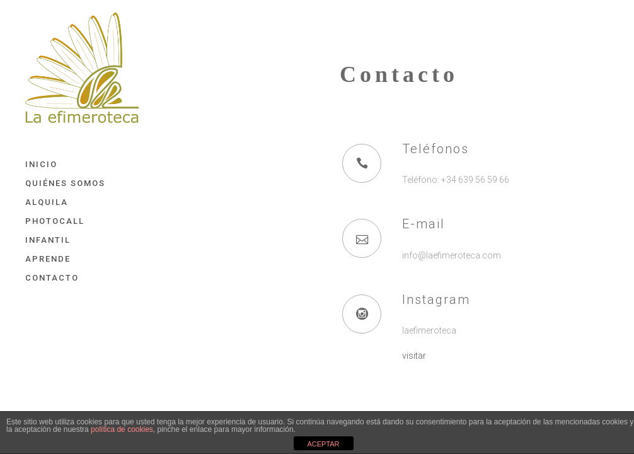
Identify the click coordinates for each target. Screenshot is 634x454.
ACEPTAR (323, 444)
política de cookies (122, 429)
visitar (414, 356)
